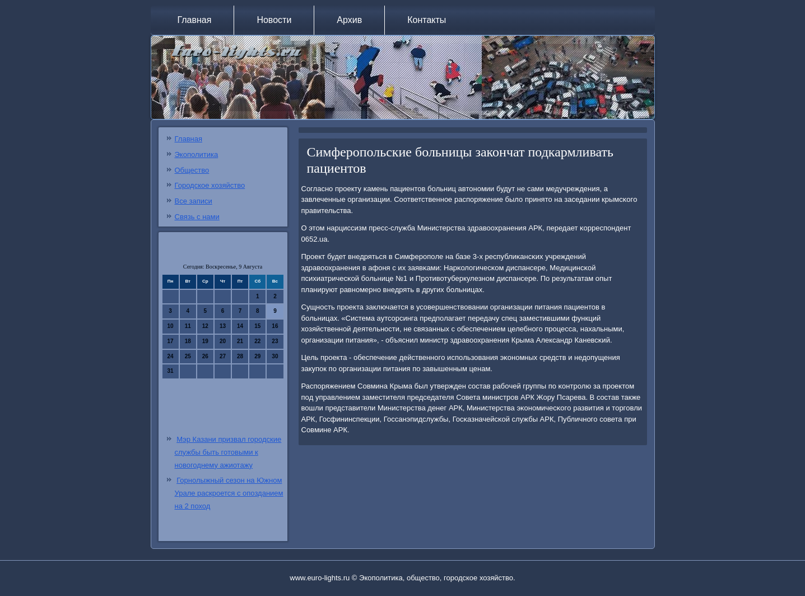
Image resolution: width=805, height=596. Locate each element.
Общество (192, 170)
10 (170, 326)
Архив (349, 20)
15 (257, 326)
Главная (195, 20)
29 (257, 356)
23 (275, 341)
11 (188, 326)
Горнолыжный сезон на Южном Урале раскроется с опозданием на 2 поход (229, 493)
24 (170, 356)
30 (275, 356)
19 (205, 341)
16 (275, 326)
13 (223, 326)
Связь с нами (197, 216)
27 (223, 356)
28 (240, 356)
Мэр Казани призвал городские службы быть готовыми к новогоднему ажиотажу (228, 452)
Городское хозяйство (210, 185)
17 (170, 341)
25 (188, 356)
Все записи (193, 201)
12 (205, 326)
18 (188, 341)
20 (223, 341)
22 (257, 341)
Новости (274, 20)
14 (240, 326)
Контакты (426, 20)
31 (170, 371)
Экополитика (196, 154)
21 (240, 341)
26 (205, 356)
